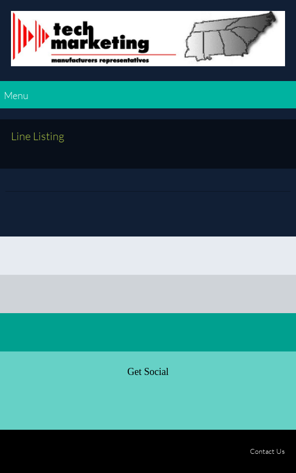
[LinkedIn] (71, 403)
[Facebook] (18, 403)
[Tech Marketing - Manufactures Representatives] (148, 43)
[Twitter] (45, 403)
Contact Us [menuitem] (267, 451)
